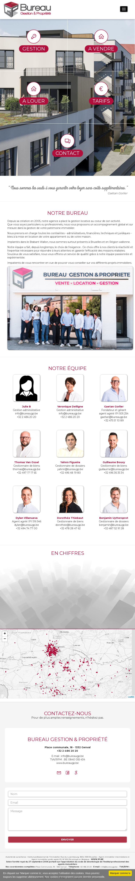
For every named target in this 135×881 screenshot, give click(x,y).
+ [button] (5, 633)
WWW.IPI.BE (97, 859)
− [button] (5, 639)
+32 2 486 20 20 (67, 750)
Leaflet (131, 697)
